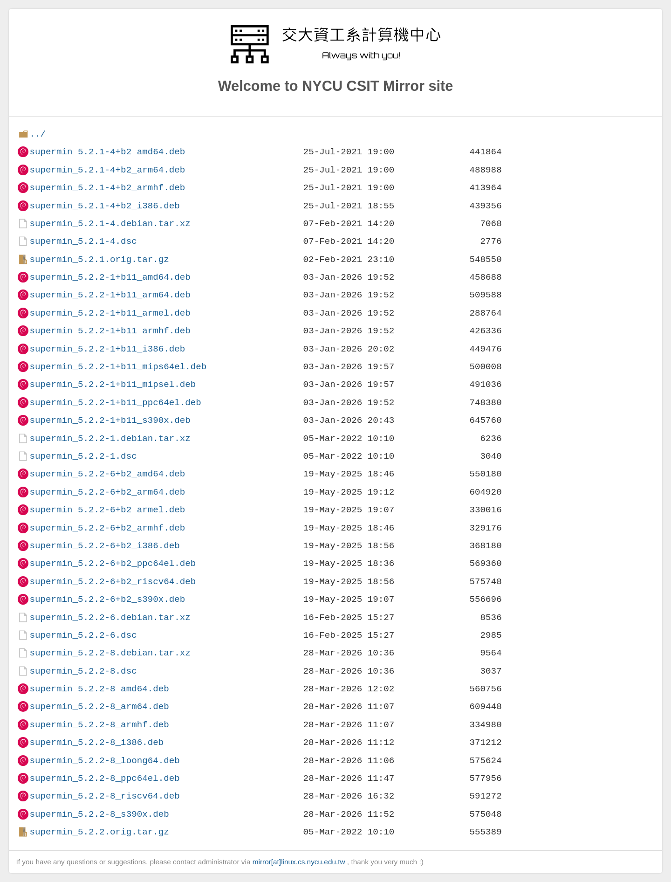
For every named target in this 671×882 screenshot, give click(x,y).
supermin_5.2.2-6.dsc (83, 635)
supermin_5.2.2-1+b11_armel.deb (109, 313)
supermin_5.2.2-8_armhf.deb (99, 724)
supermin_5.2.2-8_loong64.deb (104, 760)
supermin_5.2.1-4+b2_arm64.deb (107, 170)
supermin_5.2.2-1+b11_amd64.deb (109, 277)
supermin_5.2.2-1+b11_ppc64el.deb (115, 402)
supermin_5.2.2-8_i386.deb (96, 742)
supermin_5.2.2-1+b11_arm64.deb (109, 295)
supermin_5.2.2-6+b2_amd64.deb (107, 474)
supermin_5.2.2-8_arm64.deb (99, 706)
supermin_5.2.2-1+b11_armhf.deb (109, 330)
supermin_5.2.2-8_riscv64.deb (104, 796)
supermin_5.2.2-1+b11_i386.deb (107, 349)
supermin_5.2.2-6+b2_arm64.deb (107, 492)
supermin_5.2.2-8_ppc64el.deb (104, 778)
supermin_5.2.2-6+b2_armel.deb (107, 509)
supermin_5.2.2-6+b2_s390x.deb (107, 599)
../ (37, 134)
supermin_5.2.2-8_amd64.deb (99, 688)
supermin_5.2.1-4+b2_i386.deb (104, 206)
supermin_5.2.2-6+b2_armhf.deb (107, 528)
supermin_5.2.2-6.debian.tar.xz (109, 617)
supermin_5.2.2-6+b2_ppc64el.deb (112, 563)
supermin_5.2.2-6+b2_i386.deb (104, 545)
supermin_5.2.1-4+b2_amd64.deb (107, 151)
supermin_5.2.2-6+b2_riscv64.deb (112, 581)
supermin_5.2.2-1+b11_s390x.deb (109, 420)
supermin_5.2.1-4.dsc (83, 241)
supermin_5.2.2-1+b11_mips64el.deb (117, 366)
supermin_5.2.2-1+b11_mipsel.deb (112, 384)
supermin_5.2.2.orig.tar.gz (99, 832)
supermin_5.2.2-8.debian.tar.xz (109, 653)
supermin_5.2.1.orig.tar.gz (99, 259)
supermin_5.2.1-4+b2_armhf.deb (107, 187)
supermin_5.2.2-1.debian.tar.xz (109, 438)
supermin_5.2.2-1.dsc (83, 456)
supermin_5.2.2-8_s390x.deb (99, 814)
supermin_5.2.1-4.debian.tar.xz (109, 223)
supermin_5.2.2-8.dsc (83, 671)
